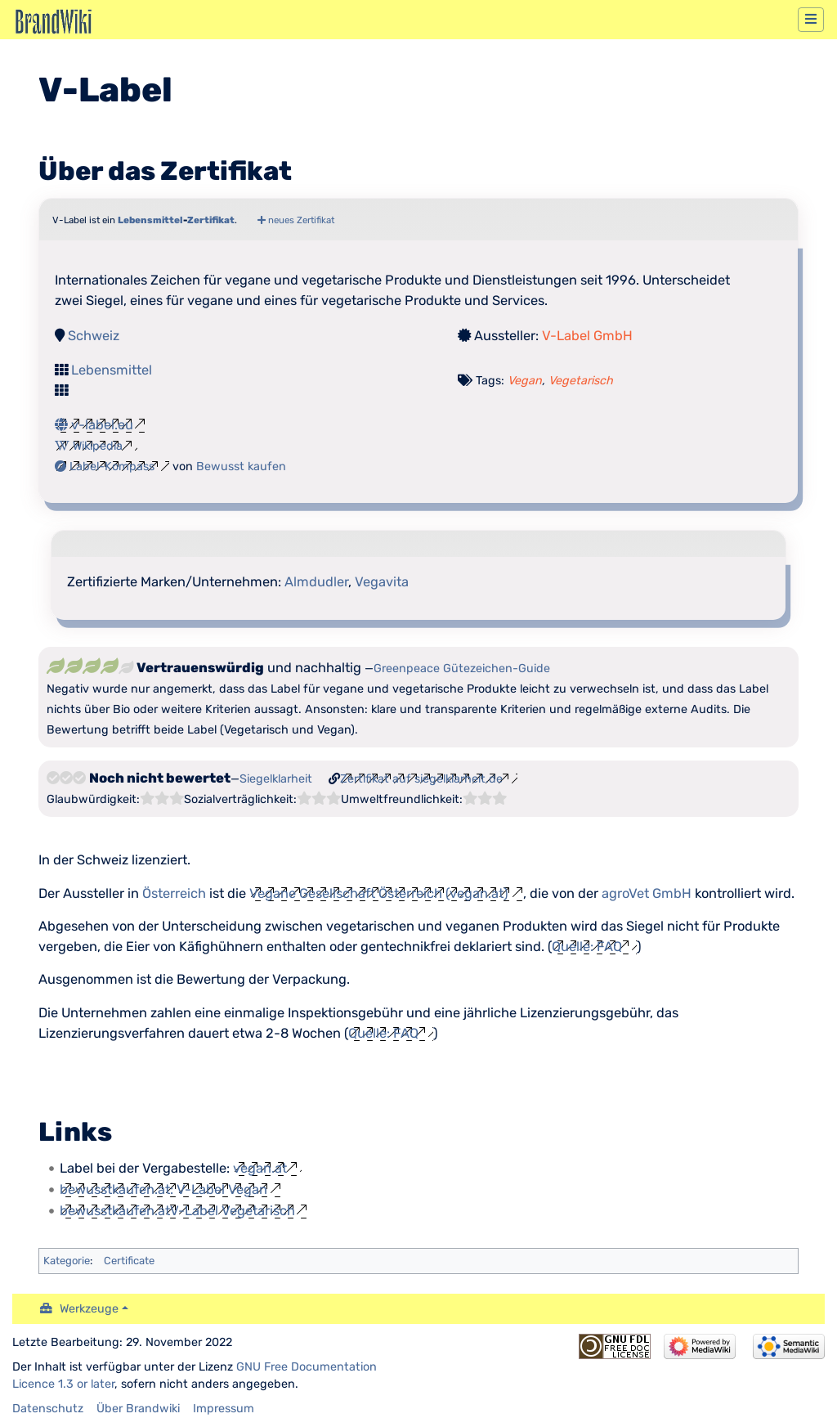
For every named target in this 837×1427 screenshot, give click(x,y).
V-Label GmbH (587, 335)
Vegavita (382, 582)
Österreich (174, 893)
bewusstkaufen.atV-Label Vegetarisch (177, 1210)
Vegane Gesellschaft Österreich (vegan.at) (378, 893)
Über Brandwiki (138, 1409)
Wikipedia (89, 446)
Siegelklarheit (275, 779)
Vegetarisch (580, 381)
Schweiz (93, 335)
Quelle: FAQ (587, 946)
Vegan (525, 381)
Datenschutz (47, 1409)
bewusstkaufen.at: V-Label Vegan (163, 1189)
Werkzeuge (89, 1309)
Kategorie (66, 1260)
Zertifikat (211, 220)
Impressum (223, 1409)
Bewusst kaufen (241, 466)
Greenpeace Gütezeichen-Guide (462, 668)
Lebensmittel (150, 220)
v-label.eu (94, 425)
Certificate (129, 1260)
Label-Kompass (104, 466)
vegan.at (260, 1168)
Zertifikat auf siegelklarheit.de (421, 779)
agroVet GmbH (647, 893)
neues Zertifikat (295, 220)
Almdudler (316, 582)
